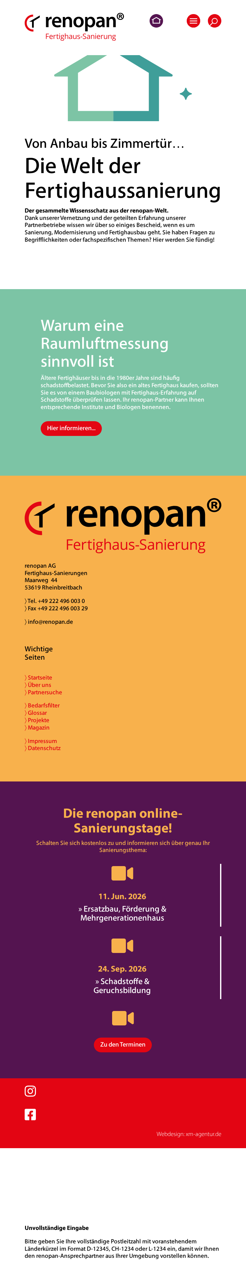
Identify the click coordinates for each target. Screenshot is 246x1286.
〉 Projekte (37, 721)
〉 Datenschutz (43, 749)
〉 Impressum (41, 742)
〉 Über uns (38, 685)
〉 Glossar (36, 713)
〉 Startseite (38, 678)
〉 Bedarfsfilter (42, 706)
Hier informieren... (71, 428)
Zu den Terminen (122, 1045)
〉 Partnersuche (43, 693)
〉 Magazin (37, 728)
